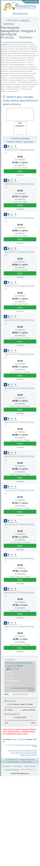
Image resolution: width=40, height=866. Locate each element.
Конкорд (14, 739)
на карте (8, 666)
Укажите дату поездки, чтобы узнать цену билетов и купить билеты (20, 100)
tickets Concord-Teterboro (28, 755)
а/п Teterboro (20, 165)
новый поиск (12, 20)
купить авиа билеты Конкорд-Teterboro (24, 753)
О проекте (6, 766)
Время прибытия (12, 714)
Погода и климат (26, 762)
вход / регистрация (31, 1)
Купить (20, 171)
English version (29, 766)
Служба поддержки (11, 769)
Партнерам (17, 766)
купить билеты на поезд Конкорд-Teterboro (22, 750)
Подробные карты (14, 762)
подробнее (20, 175)
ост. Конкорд (20, 159)
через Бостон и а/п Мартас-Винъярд (19, 150)
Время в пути (10, 701)
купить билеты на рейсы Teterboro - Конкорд (26, 745)
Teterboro (21, 739)
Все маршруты (10, 659)
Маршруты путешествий (27, 759)
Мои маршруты (20, 13)
